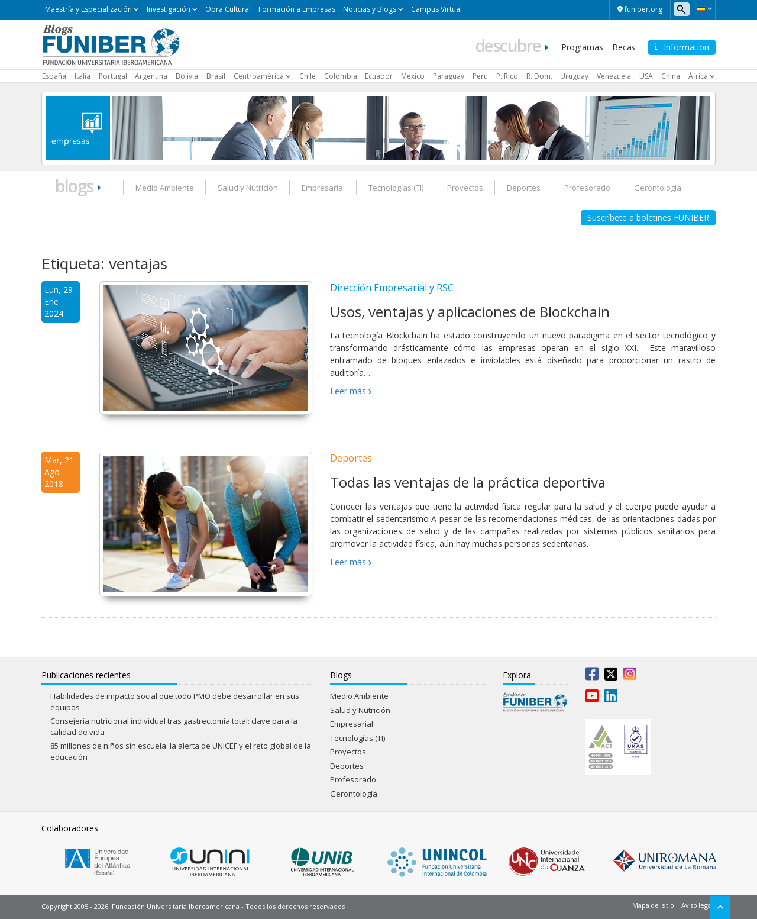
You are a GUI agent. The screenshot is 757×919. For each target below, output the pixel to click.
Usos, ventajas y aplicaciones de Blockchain (470, 311)
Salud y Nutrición (248, 187)
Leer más (348, 390)
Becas (623, 47)
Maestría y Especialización (88, 9)
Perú (480, 76)
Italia (82, 76)
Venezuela (614, 76)
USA (646, 76)
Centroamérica (259, 76)
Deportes (524, 187)
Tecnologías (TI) (395, 187)
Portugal (113, 76)
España (54, 76)
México (413, 76)
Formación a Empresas (296, 9)
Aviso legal (697, 905)
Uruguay (574, 76)
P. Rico (507, 76)
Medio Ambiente (164, 187)
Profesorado (587, 187)
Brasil (215, 76)
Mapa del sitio (653, 905)
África (698, 76)
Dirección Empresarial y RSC (392, 287)
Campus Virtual (436, 9)
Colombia (340, 76)
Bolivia (187, 76)
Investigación (168, 9)
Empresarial (323, 187)
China (670, 76)
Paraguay (448, 76)
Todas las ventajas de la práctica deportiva (468, 482)
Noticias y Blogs (369, 9)
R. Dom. (539, 76)
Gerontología (657, 187)
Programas (582, 47)
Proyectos (465, 187)
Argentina (151, 76)
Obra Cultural (228, 9)
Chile (307, 76)
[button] (704, 9)
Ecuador (379, 76)
